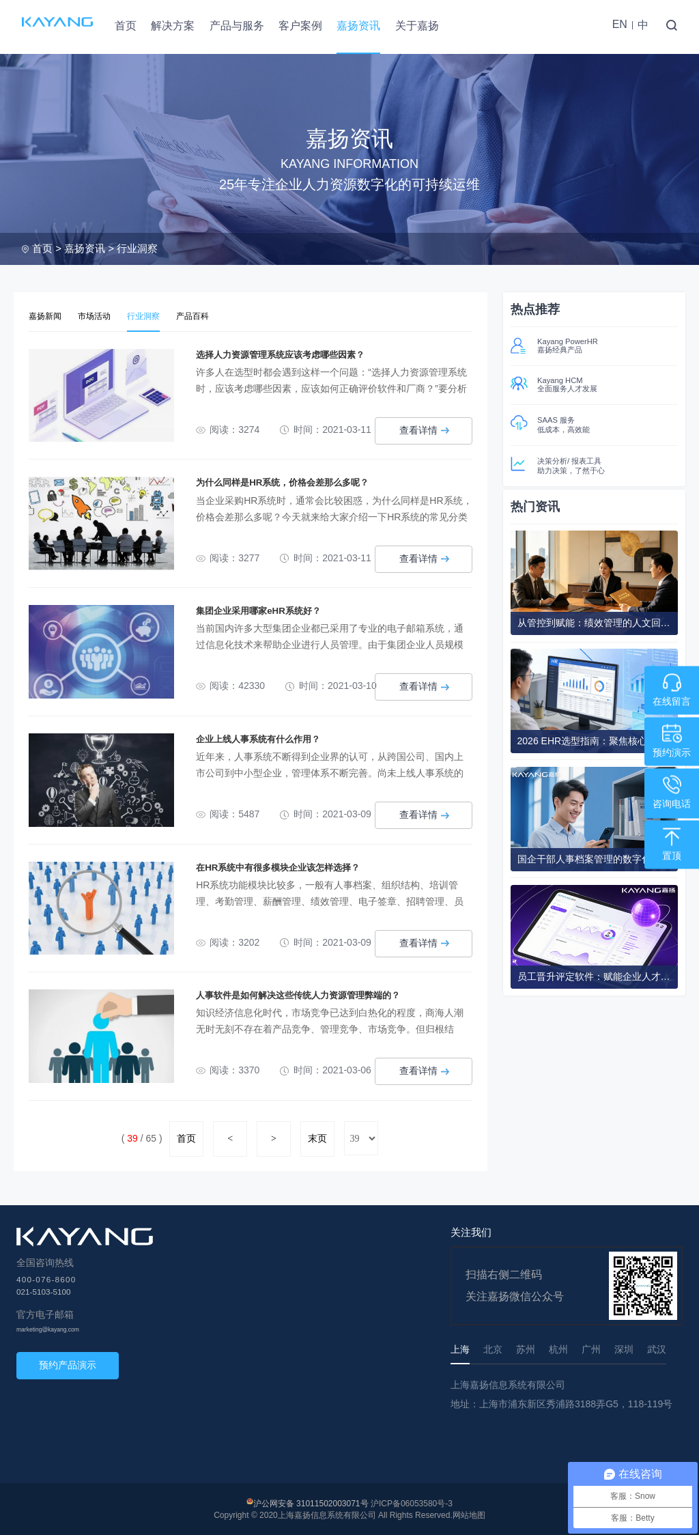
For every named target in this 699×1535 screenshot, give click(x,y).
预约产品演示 (67, 1363)
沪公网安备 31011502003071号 (311, 1502)
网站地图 (469, 1514)
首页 (126, 25)
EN (619, 24)
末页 (317, 1137)
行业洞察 (137, 248)
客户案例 (300, 25)
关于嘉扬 (417, 25)
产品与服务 (237, 25)
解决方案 (173, 25)
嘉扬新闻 (46, 316)
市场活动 (98, 316)
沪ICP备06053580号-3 (412, 1502)
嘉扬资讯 (358, 25)
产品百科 (202, 316)
